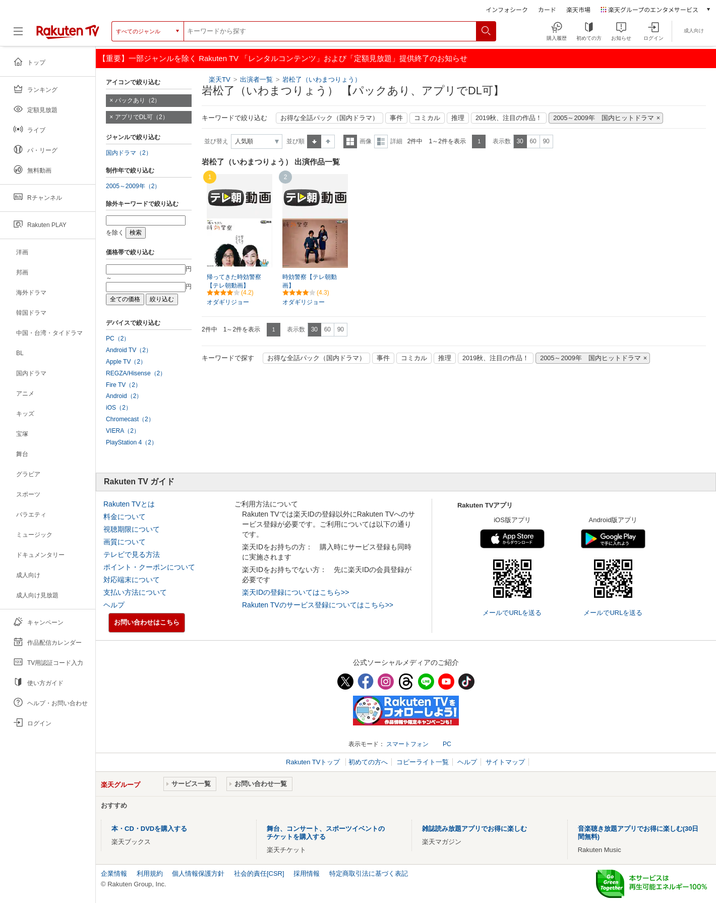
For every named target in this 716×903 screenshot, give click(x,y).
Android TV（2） (129, 350)
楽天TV (219, 79)
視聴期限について (131, 529)
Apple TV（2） (126, 361)
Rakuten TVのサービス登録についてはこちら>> (317, 605)
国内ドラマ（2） (129, 152)
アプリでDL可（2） (141, 117)
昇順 (314, 141)
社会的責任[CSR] (259, 873)
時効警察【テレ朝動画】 (309, 281)
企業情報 (114, 873)
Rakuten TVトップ (314, 762)
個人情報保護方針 (198, 873)
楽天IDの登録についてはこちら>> (295, 592)
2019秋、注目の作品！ (508, 118)
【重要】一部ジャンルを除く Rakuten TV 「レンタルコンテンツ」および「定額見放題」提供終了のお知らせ (282, 58)
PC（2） (118, 338)
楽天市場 (578, 9)
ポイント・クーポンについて (149, 567)
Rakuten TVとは (129, 504)
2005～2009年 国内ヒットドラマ (603, 118)
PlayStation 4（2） (131, 442)
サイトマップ (505, 762)
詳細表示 (381, 141)
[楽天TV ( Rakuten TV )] (67, 35)
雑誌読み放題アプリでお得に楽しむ (474, 828)
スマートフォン (407, 744)
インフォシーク (507, 9)
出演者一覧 (256, 79)
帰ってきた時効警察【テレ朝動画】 (234, 281)
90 (546, 141)
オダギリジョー (228, 302)
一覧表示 (350, 141)
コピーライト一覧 (422, 762)
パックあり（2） (138, 100)
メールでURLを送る (512, 612)
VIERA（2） (123, 430)
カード (547, 9)
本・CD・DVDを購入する (149, 828)
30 (519, 141)
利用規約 (150, 873)
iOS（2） (119, 407)
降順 (328, 141)
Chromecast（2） (130, 419)
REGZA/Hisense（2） (136, 373)
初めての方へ (368, 762)
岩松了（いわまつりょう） (321, 79)
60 (532, 141)
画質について (124, 542)
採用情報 (306, 873)
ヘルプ (114, 605)
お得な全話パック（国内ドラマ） (329, 118)
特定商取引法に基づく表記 (368, 873)
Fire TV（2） (123, 384)
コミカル (427, 118)
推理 (457, 118)
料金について (124, 517)
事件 (396, 118)
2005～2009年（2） (133, 186)
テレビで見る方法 (131, 554)
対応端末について (131, 580)
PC (447, 744)
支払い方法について (135, 592)
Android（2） (124, 396)
